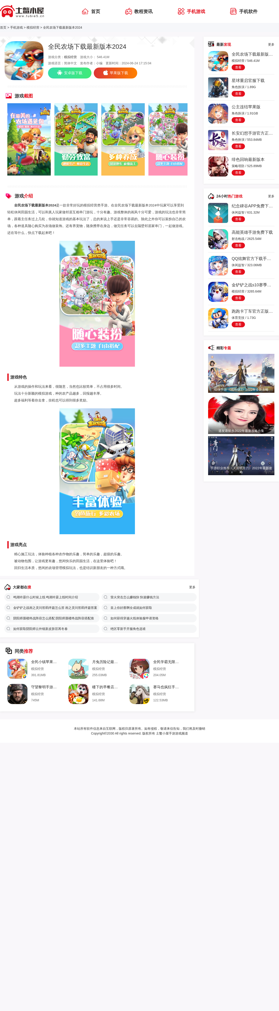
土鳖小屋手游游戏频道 (171, 733)
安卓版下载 (69, 72)
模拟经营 (33, 27)
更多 (192, 587)
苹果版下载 (115, 72)
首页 (3, 27)
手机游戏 (16, 27)
